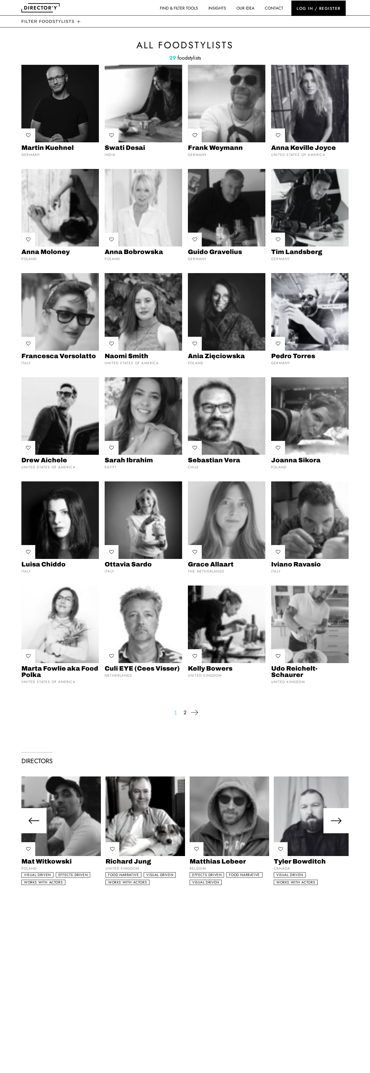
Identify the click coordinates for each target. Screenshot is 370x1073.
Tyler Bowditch (300, 861)
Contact (274, 8)
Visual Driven (37, 874)
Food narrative (123, 874)
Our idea (245, 8)
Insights (217, 8)
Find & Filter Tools (179, 8)
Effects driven (73, 874)
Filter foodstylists (48, 21)
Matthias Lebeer (218, 861)
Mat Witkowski (46, 861)
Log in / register (319, 8)
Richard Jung (128, 861)
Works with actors (43, 882)
